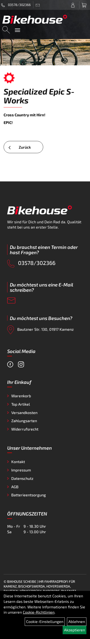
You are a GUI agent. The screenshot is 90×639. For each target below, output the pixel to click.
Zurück (20, 147)
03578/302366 (16, 5)
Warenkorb (21, 395)
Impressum (21, 470)
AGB (14, 486)
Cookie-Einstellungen (44, 621)
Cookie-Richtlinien (38, 612)
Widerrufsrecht (24, 429)
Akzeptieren (74, 630)
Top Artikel (20, 404)
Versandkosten (24, 412)
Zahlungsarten (24, 420)
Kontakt (18, 461)
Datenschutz (22, 478)
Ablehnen (76, 621)
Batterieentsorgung (28, 495)
